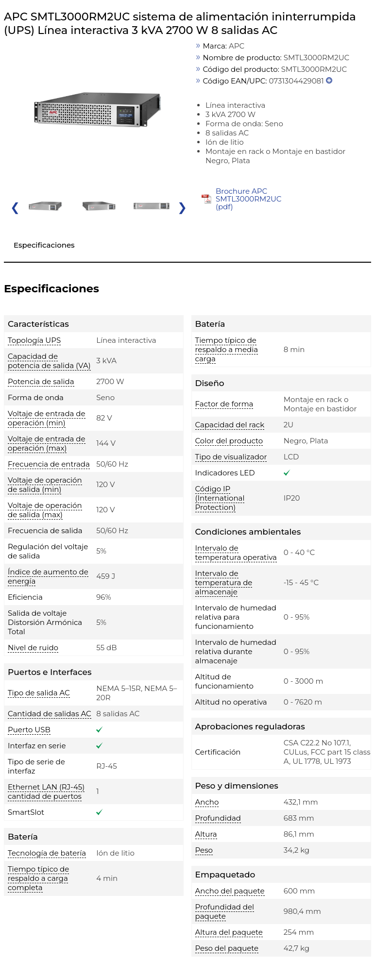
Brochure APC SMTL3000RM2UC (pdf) (248, 198)
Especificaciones (44, 245)
